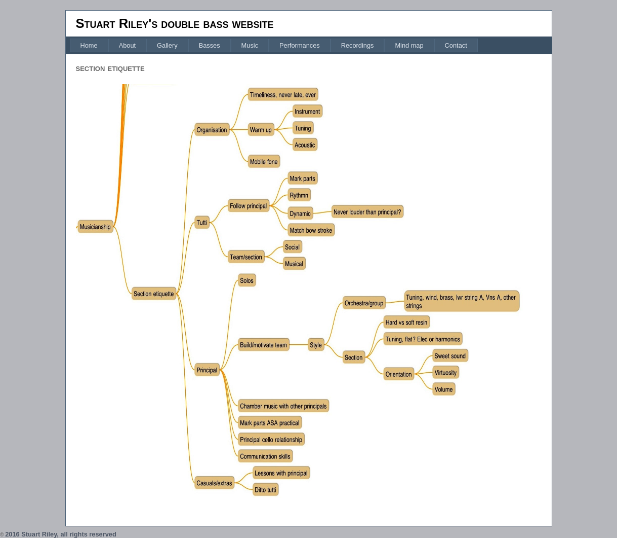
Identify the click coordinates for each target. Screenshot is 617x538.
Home (89, 45)
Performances (299, 45)
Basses (209, 45)
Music (249, 45)
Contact (456, 45)
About (127, 45)
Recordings (357, 45)
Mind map (409, 45)
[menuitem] (89, 45)
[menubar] (274, 45)
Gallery (167, 45)
